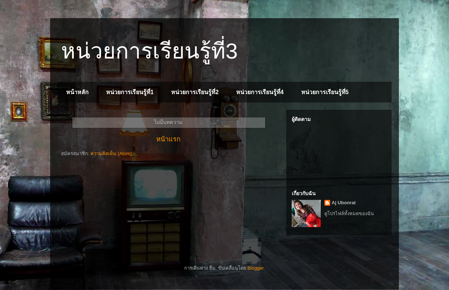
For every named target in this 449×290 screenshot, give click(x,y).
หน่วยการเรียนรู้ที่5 (325, 92)
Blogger (255, 268)
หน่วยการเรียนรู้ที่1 (130, 92)
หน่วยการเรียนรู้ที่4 (260, 92)
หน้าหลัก (77, 92)
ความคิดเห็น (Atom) (111, 153)
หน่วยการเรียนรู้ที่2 (195, 92)
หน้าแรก (168, 139)
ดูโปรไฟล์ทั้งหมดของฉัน (349, 213)
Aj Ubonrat (344, 202)
